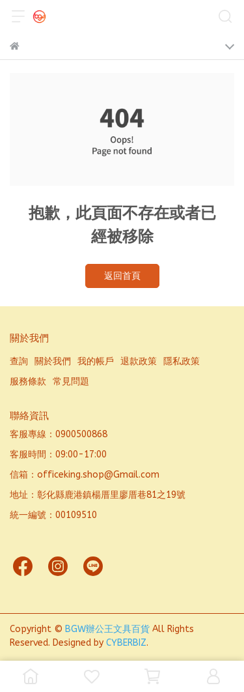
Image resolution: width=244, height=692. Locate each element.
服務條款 (28, 381)
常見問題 (71, 381)
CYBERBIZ (126, 642)
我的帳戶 (95, 361)
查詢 (19, 361)
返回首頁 (122, 275)
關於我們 (52, 361)
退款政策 (138, 361)
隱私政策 (181, 361)
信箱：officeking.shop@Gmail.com (84, 474)
